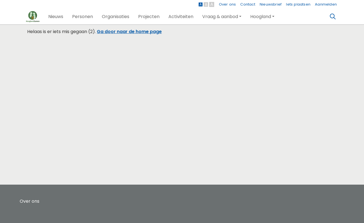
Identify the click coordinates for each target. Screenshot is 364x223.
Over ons (227, 4)
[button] (56, 16)
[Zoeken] (333, 16)
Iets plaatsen (298, 4)
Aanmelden (326, 4)
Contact (247, 4)
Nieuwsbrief (271, 4)
